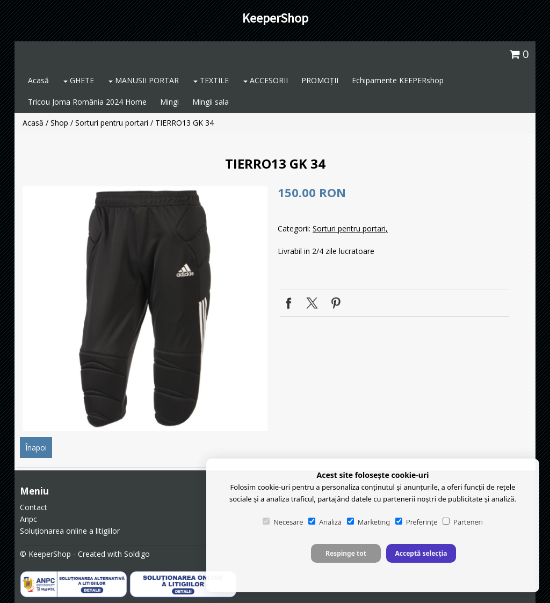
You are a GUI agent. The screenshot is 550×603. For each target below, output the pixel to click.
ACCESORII (265, 80)
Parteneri (462, 522)
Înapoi (36, 447)
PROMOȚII (319, 80)
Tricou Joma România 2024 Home (87, 102)
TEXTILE (211, 80)
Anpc (28, 519)
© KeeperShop (45, 554)
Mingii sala (210, 102)
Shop (59, 123)
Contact (33, 507)
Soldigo (137, 554)
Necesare (283, 522)
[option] (145, 308)
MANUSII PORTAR (143, 80)
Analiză (325, 522)
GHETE (78, 80)
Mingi (169, 102)
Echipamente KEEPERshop (398, 80)
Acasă (38, 80)
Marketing (368, 522)
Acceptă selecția (421, 553)
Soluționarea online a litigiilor (70, 531)
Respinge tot (345, 553)
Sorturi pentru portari (111, 123)
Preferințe (416, 522)
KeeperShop (275, 18)
